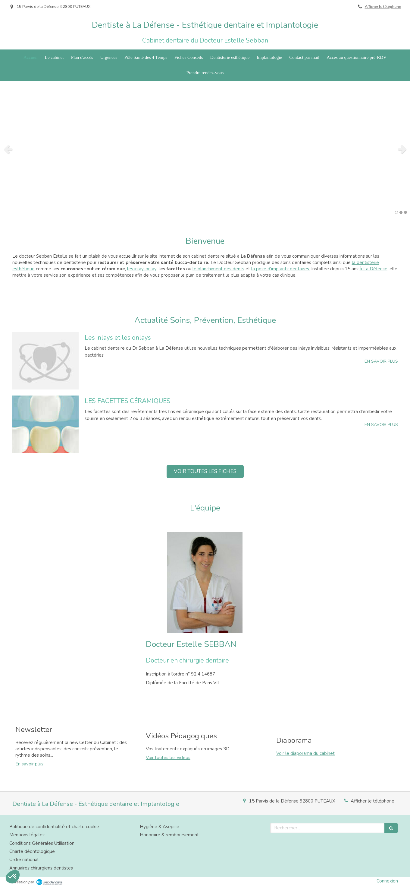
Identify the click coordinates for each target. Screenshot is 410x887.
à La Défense (373, 269)
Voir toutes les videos (168, 758)
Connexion (387, 881)
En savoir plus (29, 764)
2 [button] (400, 212)
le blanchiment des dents (218, 269)
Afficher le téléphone (383, 6)
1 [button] (396, 212)
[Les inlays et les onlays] (45, 360)
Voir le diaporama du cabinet (305, 753)
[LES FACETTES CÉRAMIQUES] (45, 424)
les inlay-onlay (141, 269)
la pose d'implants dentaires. (280, 269)
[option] (205, 149)
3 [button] (405, 212)
